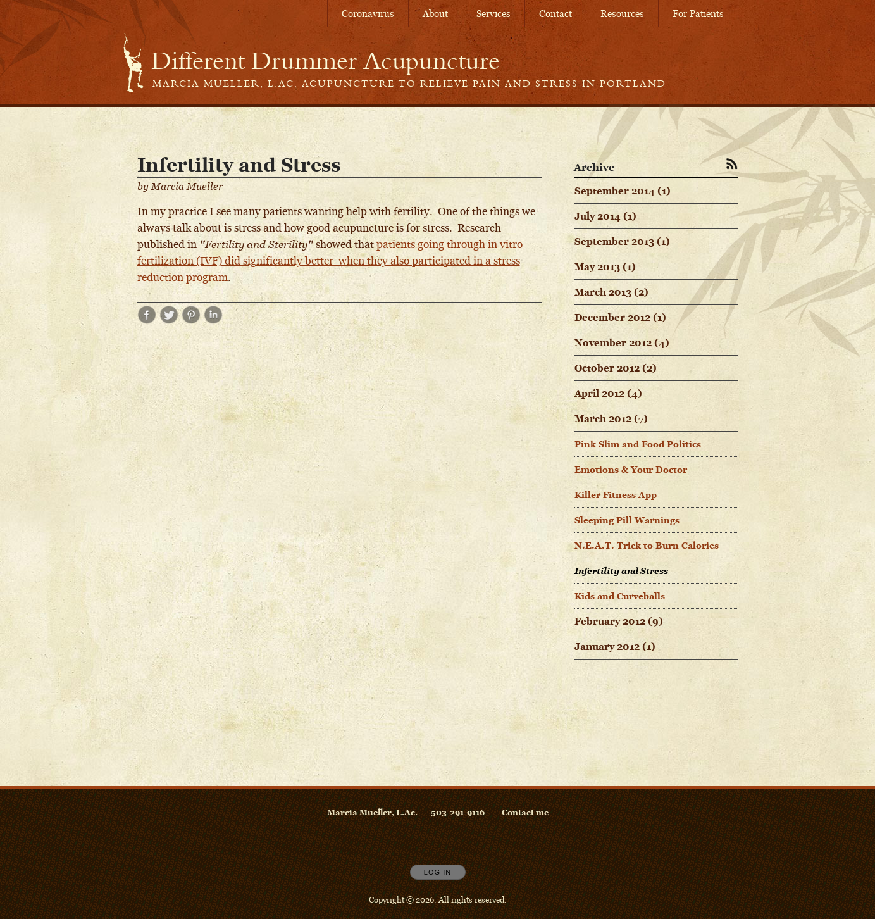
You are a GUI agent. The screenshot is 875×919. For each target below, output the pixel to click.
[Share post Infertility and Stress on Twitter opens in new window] (168, 320)
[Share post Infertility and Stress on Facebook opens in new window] (146, 320)
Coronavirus (368, 13)
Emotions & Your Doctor (630, 469)
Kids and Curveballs (619, 596)
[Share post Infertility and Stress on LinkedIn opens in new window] (213, 320)
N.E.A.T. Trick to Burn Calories (646, 545)
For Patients (698, 13)
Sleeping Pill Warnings (627, 520)
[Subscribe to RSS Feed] (732, 163)
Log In (437, 872)
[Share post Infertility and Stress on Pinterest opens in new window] (191, 320)
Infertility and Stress (621, 571)
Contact (555, 13)
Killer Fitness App (615, 495)
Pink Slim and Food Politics (637, 444)
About (435, 13)
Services (493, 13)
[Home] (325, 60)
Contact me (525, 812)
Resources (622, 13)
